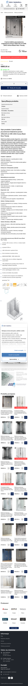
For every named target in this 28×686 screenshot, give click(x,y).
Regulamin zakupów (5, 638)
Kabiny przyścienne (18, 12)
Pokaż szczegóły (18, 350)
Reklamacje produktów (6, 643)
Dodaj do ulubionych (7, 95)
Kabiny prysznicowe (8, 12)
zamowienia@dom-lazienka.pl (9, 672)
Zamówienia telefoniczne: (14, 9)
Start (2, 12)
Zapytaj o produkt (23, 95)
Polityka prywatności (5, 646)
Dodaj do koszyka (15, 88)
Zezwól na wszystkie (14, 354)
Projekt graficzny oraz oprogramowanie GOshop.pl (12, 683)
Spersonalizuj (14, 359)
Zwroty (2, 641)
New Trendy (8, 51)
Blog (2, 636)
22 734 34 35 (6, 674)
